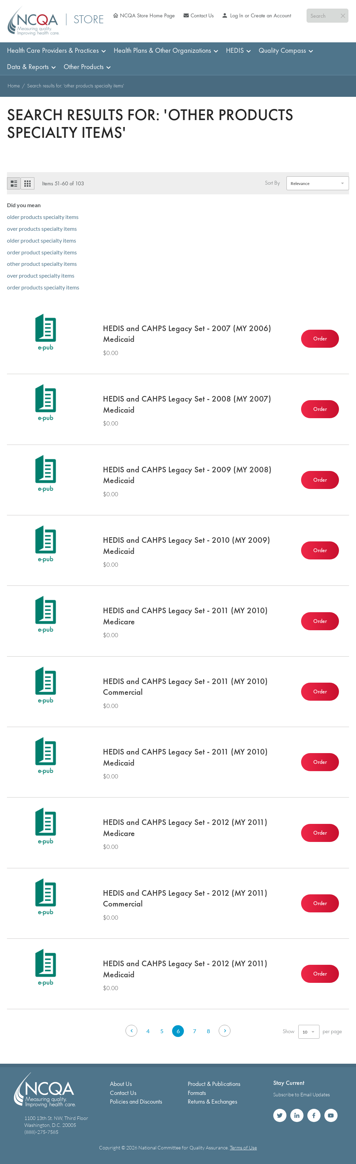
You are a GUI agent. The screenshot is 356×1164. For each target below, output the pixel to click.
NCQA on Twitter (279, 1115)
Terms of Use (243, 1147)
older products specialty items (43, 216)
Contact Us (202, 15)
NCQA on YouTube (331, 1115)
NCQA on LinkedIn (297, 1115)
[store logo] (33, 20)
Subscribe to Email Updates (301, 1094)
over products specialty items (42, 228)
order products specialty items (43, 287)
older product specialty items (41, 240)
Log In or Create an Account (260, 15)
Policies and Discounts (136, 1101)
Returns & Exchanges (212, 1101)
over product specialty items (40, 275)
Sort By (272, 183)
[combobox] (327, 16)
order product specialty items (42, 252)
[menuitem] (54, 50)
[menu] (178, 58)
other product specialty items (42, 263)
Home (14, 85)
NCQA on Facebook (314, 1115)
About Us (121, 1084)
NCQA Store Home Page (147, 15)
